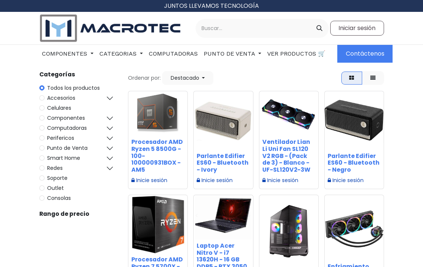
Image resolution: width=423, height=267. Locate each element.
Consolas (59, 198)
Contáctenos (365, 53)
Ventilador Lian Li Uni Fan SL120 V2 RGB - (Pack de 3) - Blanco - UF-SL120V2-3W (286, 156)
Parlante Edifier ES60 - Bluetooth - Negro (354, 163)
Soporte (57, 178)
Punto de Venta (67, 148)
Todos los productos (73, 88)
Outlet (55, 188)
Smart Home (63, 158)
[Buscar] (319, 28)
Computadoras (67, 128)
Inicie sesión (149, 180)
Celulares (59, 108)
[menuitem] (67, 53)
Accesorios (61, 98)
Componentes (66, 118)
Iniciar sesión (357, 28)
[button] (187, 78)
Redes (55, 168)
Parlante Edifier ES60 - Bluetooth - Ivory (223, 163)
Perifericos (60, 138)
